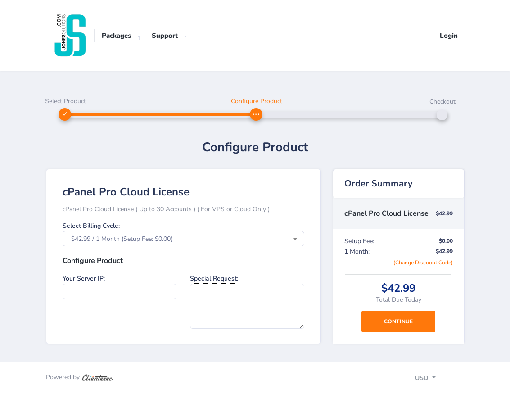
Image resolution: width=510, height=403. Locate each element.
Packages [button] (116, 35)
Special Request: (214, 278)
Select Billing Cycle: (91, 226)
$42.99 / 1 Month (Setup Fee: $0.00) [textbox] (121, 239)
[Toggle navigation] (433, 379)
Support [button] (165, 35)
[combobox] (183, 238)
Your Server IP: (84, 278)
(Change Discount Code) (423, 262)
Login (449, 35)
